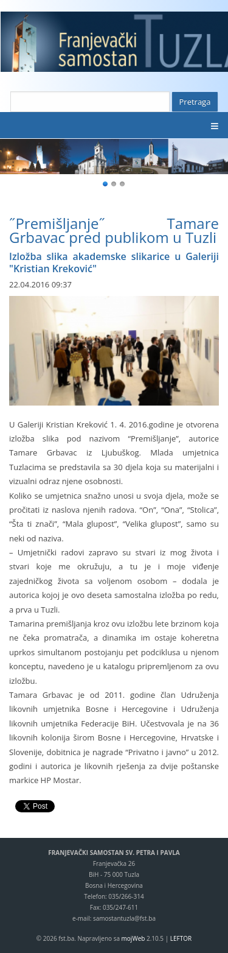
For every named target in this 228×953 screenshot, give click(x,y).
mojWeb (133, 938)
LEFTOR (181, 938)
